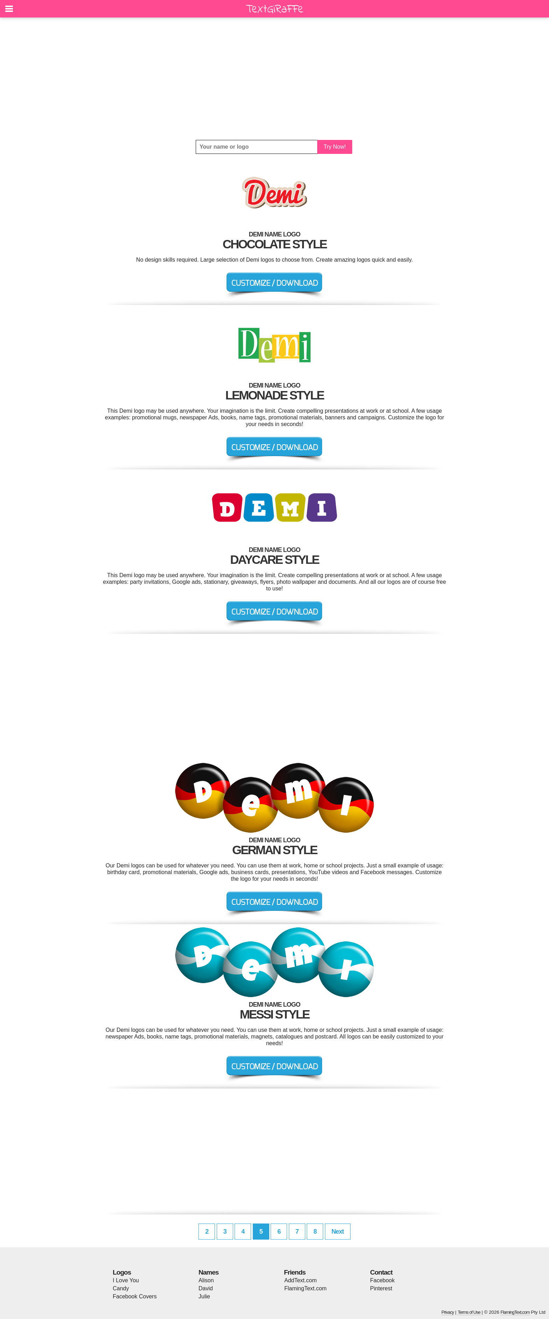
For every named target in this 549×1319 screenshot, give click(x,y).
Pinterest (381, 1288)
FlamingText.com (305, 1288)
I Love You (126, 1280)
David (206, 1288)
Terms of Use (469, 1312)
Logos (122, 1272)
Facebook (382, 1280)
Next (338, 1231)
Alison (206, 1280)
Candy (121, 1288)
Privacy (448, 1312)
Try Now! (335, 147)
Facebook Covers (135, 1296)
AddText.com (300, 1280)
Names (208, 1272)
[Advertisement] (274, 79)
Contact (381, 1272)
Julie (204, 1296)
